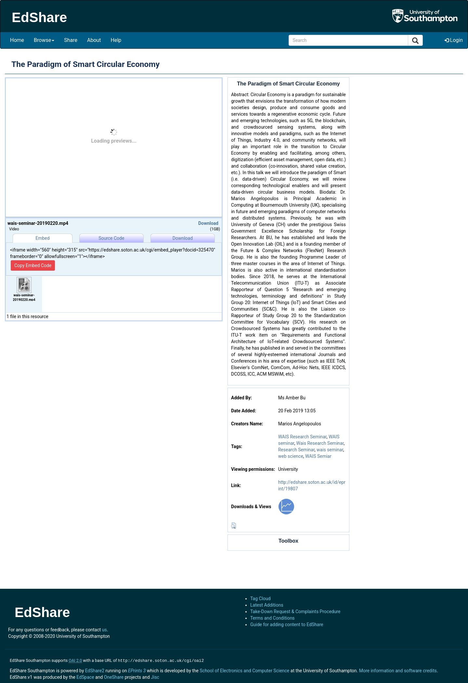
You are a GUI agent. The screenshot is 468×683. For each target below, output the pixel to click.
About (94, 40)
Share (70, 40)
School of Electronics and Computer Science (244, 670)
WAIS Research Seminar (302, 436)
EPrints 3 (137, 670)
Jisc (155, 676)
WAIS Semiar (318, 456)
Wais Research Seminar (320, 443)
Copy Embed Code (32, 265)
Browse (44, 40)
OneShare (114, 676)
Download (208, 223)
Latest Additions (266, 605)
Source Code (111, 238)
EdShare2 (94, 670)
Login (454, 40)
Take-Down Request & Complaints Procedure (295, 611)
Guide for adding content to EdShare (286, 624)
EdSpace (85, 676)
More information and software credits (398, 670)
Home (17, 40)
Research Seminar (296, 449)
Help (116, 40)
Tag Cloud (260, 598)
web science (290, 456)
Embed (42, 238)
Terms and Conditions (272, 618)
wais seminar (330, 449)
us (104, 629)
